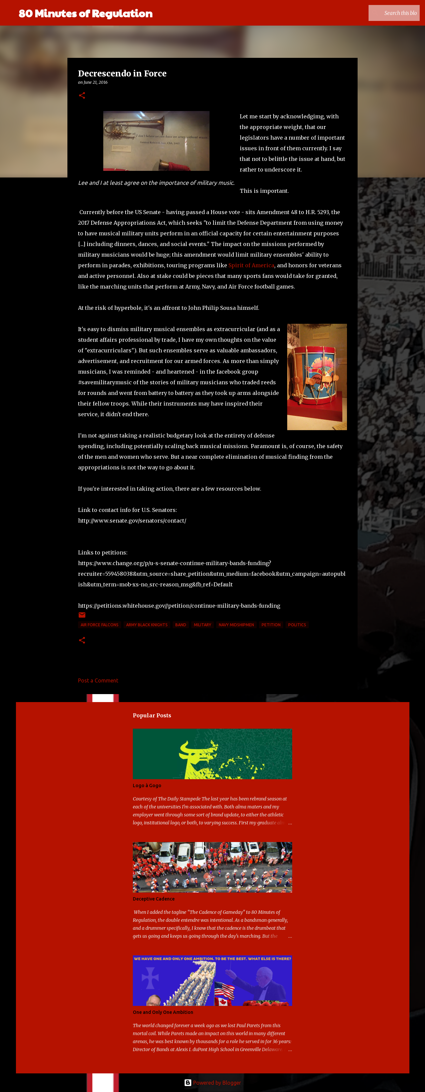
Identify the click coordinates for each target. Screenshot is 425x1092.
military (202, 625)
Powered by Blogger (212, 1083)
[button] (82, 95)
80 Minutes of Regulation (85, 12)
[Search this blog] (385, 13)
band (180, 625)
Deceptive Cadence (154, 899)
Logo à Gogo (147, 785)
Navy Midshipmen (236, 625)
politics (297, 625)
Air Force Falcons (100, 625)
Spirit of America (251, 265)
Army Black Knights (147, 625)
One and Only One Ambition (163, 1012)
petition (271, 625)
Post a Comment (98, 680)
